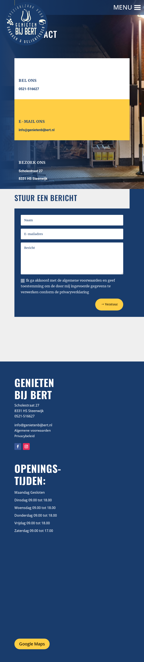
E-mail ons (32, 121)
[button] (123, 7)
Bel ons (28, 80)
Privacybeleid (24, 436)
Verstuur (111, 304)
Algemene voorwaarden (32, 430)
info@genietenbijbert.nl (37, 130)
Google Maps (32, 644)
